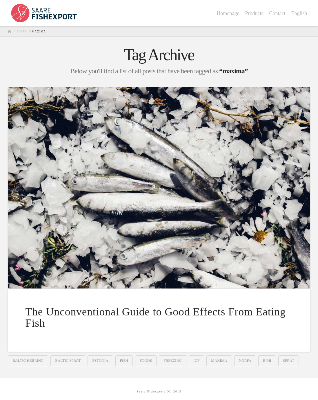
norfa (245, 360)
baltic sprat (68, 360)
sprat (288, 360)
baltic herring (27, 360)
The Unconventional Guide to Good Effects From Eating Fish (155, 317)
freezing (172, 360)
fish (124, 360)
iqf (196, 360)
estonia (100, 360)
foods (146, 360)
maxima (219, 360)
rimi (267, 360)
